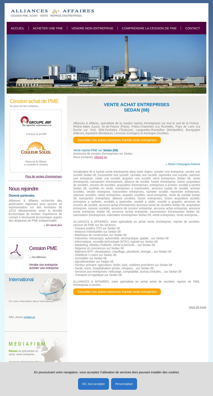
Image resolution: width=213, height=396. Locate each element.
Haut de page (197, 307)
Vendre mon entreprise (92, 28)
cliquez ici (100, 157)
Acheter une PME (48, 28)
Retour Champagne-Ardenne (184, 164)
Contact (192, 28)
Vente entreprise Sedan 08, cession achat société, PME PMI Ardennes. (52, 11)
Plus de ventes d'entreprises (43, 176)
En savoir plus (54, 225)
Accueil (17, 28)
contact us (29, 317)
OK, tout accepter (93, 384)
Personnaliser (124, 384)
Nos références (39, 257)
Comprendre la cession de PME (149, 28)
